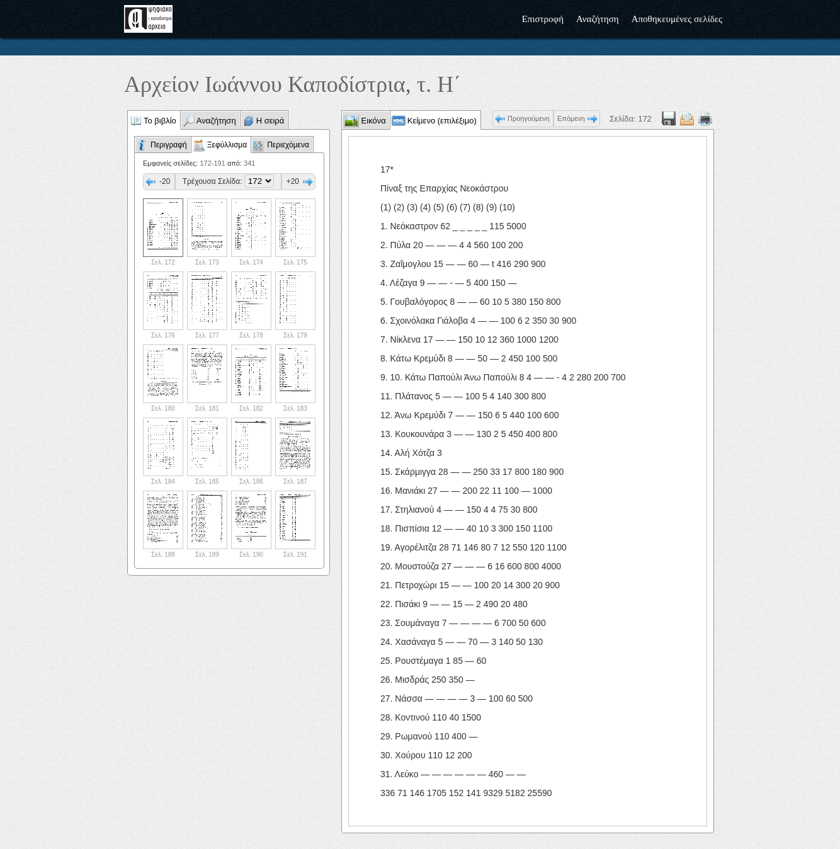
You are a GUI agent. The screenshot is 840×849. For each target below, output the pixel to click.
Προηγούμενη (529, 118)
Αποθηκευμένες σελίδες (677, 19)
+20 (293, 181)
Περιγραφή (168, 144)
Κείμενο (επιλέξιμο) (442, 120)
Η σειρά (270, 120)
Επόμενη (571, 118)
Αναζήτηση (597, 19)
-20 (164, 181)
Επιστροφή (543, 19)
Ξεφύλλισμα (227, 144)
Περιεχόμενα (288, 144)
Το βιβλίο (160, 120)
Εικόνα (372, 120)
